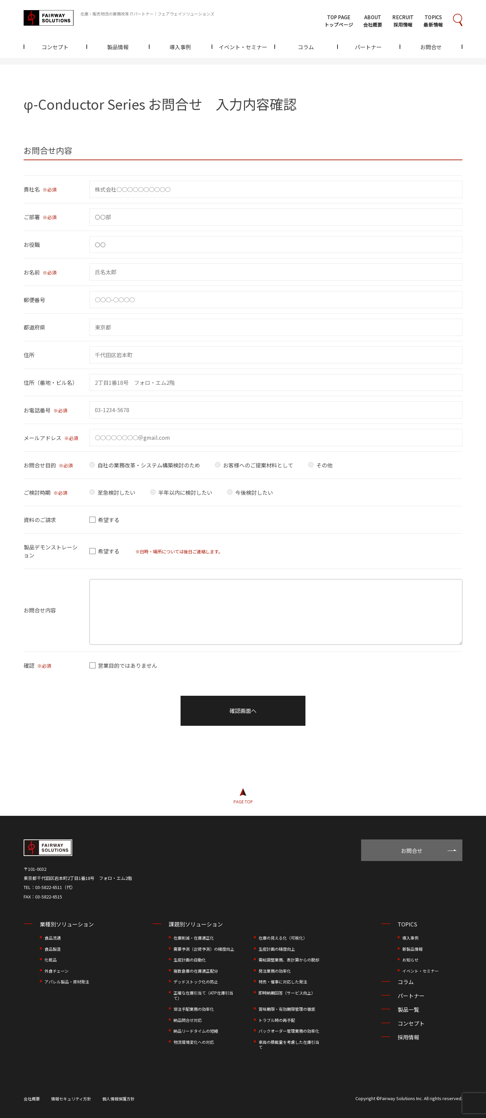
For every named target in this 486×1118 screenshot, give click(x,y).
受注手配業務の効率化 (193, 1009)
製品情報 (118, 47)
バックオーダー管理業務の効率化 (289, 1031)
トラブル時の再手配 (277, 1020)
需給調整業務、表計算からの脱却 (289, 960)
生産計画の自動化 (189, 960)
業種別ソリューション (67, 924)
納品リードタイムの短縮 (195, 1031)
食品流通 (53, 938)
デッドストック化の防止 (195, 981)
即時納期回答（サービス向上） (287, 993)
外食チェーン (57, 971)
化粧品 (51, 960)
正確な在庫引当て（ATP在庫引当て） (203, 995)
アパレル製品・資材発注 (67, 981)
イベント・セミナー (243, 47)
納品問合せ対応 (187, 1020)
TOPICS (407, 924)
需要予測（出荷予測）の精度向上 (203, 949)
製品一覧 (408, 1009)
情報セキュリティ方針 (71, 1098)
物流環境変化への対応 (193, 1042)
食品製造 (53, 949)
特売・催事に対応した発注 (283, 981)
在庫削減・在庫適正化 (193, 938)
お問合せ (431, 47)
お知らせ (410, 960)
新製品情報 (412, 949)
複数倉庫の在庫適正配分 (195, 971)
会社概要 (32, 1098)
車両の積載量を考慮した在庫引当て (289, 1044)
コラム (306, 47)
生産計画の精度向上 (277, 949)
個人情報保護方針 (118, 1098)
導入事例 (180, 47)
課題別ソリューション (196, 924)
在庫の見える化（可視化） (283, 938)
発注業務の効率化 (275, 971)
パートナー (368, 47)
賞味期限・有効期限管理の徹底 (287, 1009)
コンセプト (55, 47)
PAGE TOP (243, 802)
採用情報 (408, 1037)
